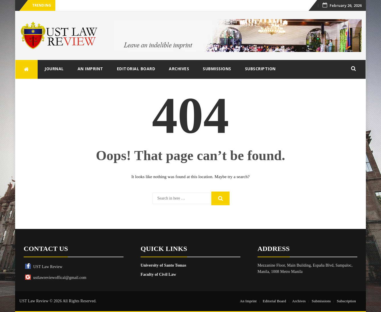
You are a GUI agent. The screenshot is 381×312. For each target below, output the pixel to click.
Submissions (217, 68)
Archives (179, 68)
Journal (54, 68)
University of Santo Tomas (163, 265)
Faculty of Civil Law (158, 274)
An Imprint (90, 68)
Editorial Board (136, 68)
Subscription (260, 68)
